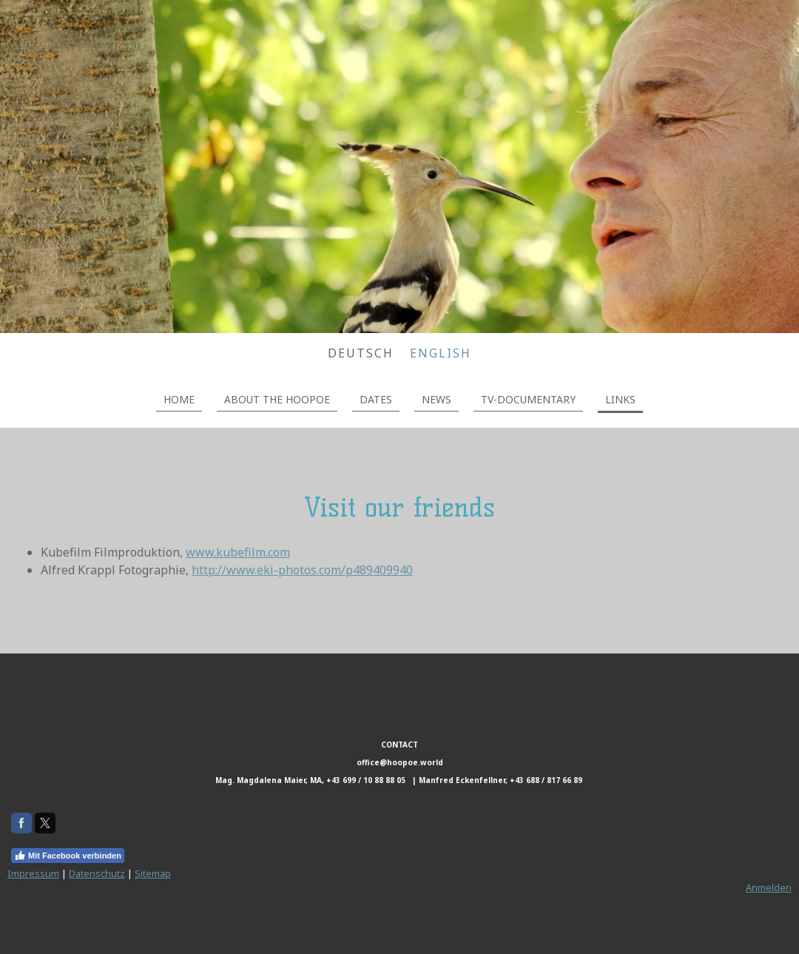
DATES (376, 399)
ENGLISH (440, 353)
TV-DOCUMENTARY (528, 399)
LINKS (620, 399)
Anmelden (769, 887)
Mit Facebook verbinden (67, 855)
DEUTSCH (361, 353)
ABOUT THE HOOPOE (277, 399)
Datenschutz (97, 873)
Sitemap (153, 873)
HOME (179, 399)
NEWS (436, 399)
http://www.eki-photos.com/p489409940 (302, 570)
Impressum (33, 873)
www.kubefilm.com (238, 552)
